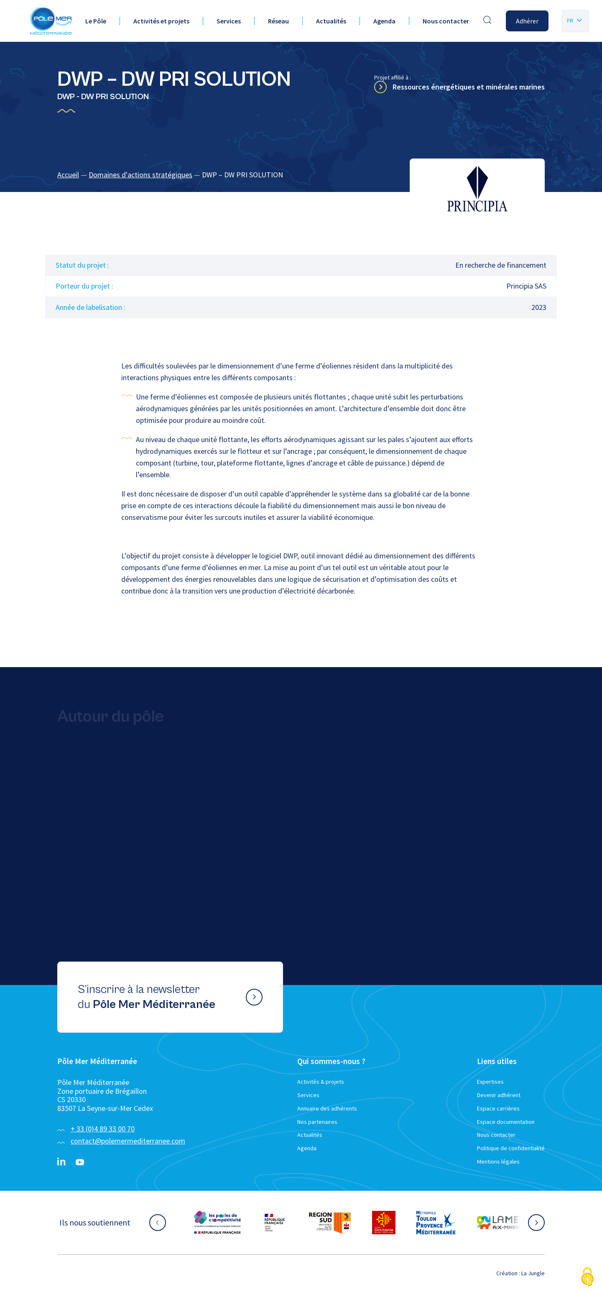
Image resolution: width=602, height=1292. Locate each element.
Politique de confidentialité (511, 1148)
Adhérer (527, 21)
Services (229, 21)
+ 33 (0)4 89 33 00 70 (103, 1128)
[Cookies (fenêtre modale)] (587, 1277)
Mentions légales (498, 1161)
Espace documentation (506, 1122)
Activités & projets (320, 1081)
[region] (301, 175)
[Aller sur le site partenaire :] (217, 1222)
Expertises (490, 1081)
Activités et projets (161, 21)
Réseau (278, 21)
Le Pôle (95, 21)
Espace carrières (498, 1108)
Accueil (68, 174)
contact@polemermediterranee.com (128, 1141)
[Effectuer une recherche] (487, 21)
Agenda (384, 21)
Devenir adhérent (498, 1095)
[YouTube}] (80, 1162)
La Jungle (533, 1273)
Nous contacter (446, 21)
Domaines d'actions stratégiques (140, 174)
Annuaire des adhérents (327, 1108)
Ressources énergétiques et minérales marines (469, 87)
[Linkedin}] (61, 1162)
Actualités (331, 21)
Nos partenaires (317, 1122)
